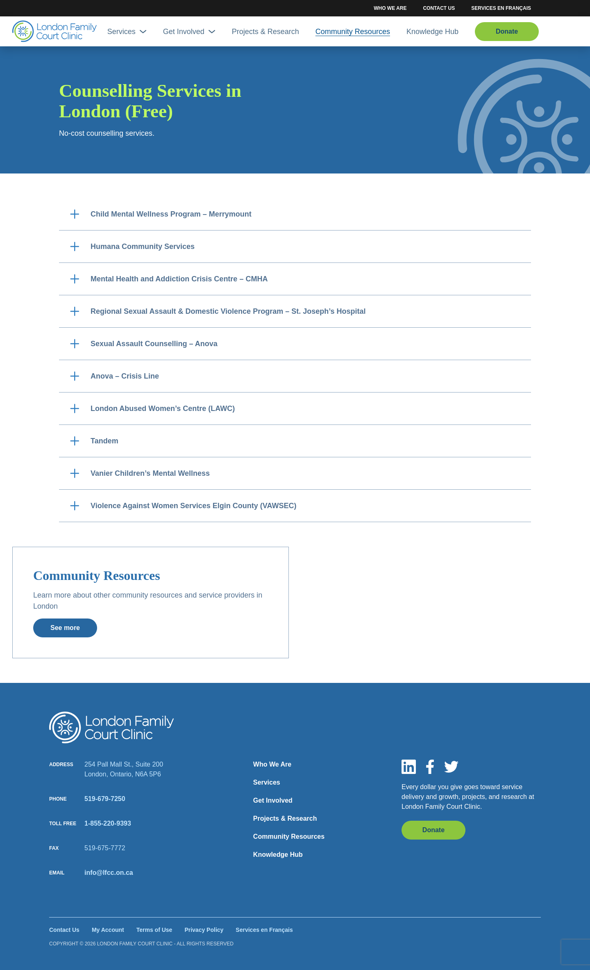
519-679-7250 (104, 798)
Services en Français (501, 8)
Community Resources (352, 31)
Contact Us (439, 8)
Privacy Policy (203, 930)
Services (127, 31)
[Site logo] (111, 728)
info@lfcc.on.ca (108, 872)
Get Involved (189, 31)
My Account (108, 930)
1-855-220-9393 (107, 823)
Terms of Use (154, 930)
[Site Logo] (54, 31)
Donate (507, 31)
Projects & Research (265, 31)
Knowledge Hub (432, 31)
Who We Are (390, 8)
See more (65, 627)
